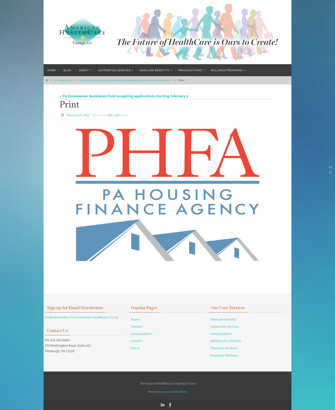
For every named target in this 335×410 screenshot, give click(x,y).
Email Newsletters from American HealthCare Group (82, 317)
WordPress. (180, 391)
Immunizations (142, 333)
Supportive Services (224, 326)
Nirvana (166, 391)
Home (135, 319)
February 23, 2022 (79, 115)
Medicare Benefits (223, 319)
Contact (136, 326)
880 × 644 (116, 115)
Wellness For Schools (225, 340)
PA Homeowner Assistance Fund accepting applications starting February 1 (125, 80)
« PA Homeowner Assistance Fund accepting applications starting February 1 (124, 96)
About (135, 348)
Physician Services (223, 348)
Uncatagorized (63, 80)
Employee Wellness (224, 355)
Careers (136, 340)
